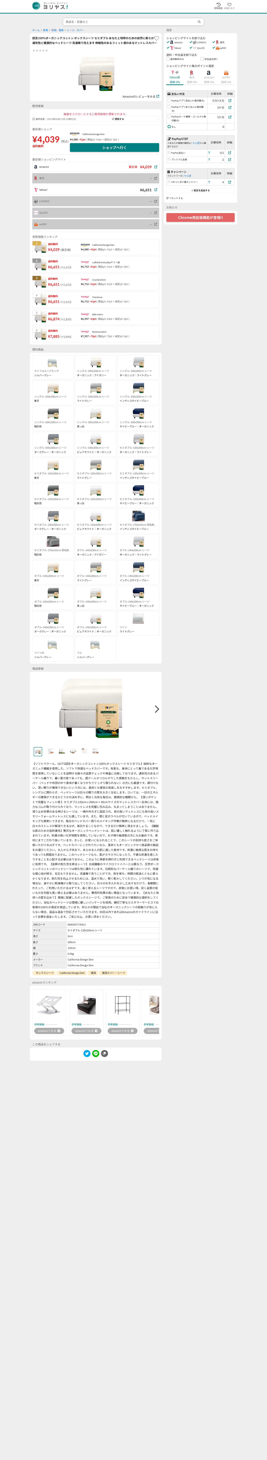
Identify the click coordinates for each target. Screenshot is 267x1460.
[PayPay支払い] (230, 152)
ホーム (36, 30)
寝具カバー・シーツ (113, 972)
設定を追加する (200, 190)
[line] (95, 1054)
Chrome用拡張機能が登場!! (200, 217)
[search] (199, 21)
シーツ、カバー (75, 30)
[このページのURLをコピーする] (104, 1053)
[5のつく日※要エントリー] (230, 182)
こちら (195, 143)
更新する (118, 119)
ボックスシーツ (45, 972)
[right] (156, 709)
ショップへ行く (114, 147)
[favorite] (156, 38)
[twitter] (87, 1054)
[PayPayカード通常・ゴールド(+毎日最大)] (230, 117)
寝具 (93, 972)
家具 (45, 30)
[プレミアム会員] (230, 159)
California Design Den (93, 134)
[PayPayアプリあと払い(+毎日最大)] (230, 107)
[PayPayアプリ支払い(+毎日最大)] (230, 100)
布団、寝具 (57, 30)
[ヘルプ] (209, 152)
